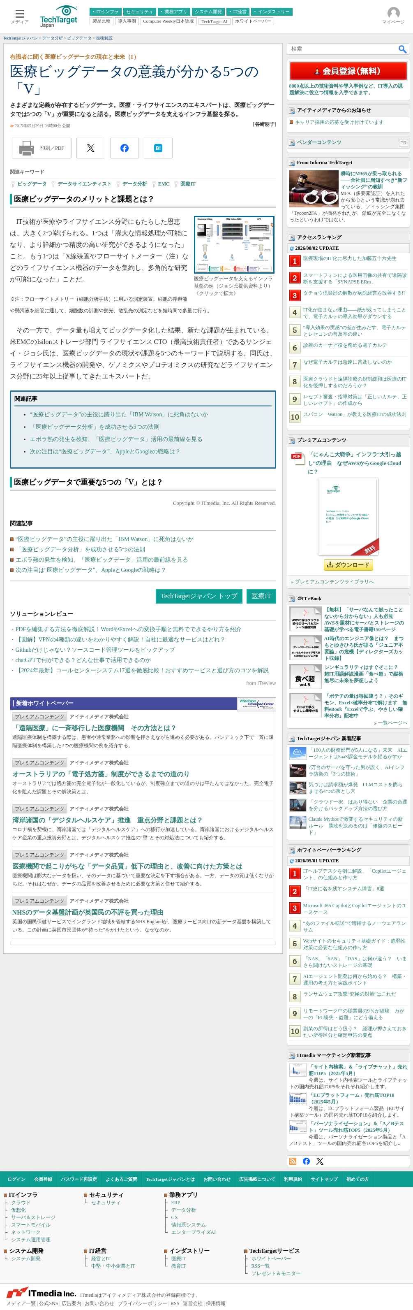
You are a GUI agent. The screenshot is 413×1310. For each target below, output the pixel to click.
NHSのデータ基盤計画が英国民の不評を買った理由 (88, 912)
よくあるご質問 (121, 1179)
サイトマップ (324, 1179)
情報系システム (188, 1225)
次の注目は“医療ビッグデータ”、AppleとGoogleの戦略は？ (105, 451)
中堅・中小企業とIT (113, 1266)
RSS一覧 (260, 1266)
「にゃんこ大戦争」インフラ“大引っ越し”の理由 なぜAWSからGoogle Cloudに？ (354, 463)
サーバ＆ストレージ (33, 1217)
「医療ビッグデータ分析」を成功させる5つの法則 (94, 427)
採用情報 (216, 1303)
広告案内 (71, 1303)
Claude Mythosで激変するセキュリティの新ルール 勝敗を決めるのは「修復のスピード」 (356, 825)
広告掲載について (257, 1179)
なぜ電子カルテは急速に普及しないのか (347, 362)
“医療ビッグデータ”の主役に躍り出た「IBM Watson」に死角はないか (119, 414)
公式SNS (48, 1303)
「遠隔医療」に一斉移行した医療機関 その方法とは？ (94, 728)
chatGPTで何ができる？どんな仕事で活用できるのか (83, 660)
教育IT (178, 1266)
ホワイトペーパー (271, 1258)
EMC (164, 184)
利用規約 (293, 1179)
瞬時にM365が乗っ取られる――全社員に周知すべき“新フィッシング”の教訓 (374, 180)
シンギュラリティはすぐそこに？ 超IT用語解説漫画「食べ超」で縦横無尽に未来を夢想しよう (364, 673)
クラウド (21, 1202)
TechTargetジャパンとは (170, 1179)
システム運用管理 (31, 1240)
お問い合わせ (217, 1179)
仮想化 (18, 1210)
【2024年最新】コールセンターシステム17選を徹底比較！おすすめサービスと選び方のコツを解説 (142, 670)
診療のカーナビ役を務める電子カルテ (345, 345)
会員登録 (43, 1179)
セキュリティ (106, 1202)
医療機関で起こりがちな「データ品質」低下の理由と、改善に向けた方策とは (127, 866)
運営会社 (193, 1303)
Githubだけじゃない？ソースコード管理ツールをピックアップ (95, 650)
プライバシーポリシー (142, 1303)
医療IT (188, 184)
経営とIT (101, 1258)
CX (174, 1217)
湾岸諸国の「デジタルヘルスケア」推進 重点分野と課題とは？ (107, 820)
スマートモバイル (31, 1225)
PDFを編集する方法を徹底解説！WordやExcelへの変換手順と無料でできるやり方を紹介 (129, 629)
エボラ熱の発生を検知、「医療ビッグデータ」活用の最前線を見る (116, 439)
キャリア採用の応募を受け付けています (339, 122)
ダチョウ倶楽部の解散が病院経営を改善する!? (354, 293)
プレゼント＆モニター (276, 1273)
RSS (292, 1161)
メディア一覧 (21, 1303)
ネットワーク (26, 1232)
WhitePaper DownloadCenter (256, 704)
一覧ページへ (393, 723)
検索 (403, 49)
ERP (175, 1202)
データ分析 (134, 184)
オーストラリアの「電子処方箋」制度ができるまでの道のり (101, 774)
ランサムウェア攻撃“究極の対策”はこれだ (350, 994)
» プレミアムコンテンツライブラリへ (332, 582)
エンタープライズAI (193, 1232)
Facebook (306, 1161)
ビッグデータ (32, 184)
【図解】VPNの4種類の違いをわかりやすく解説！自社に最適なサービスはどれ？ (121, 639)
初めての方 (357, 1179)
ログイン (16, 1179)
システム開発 (26, 1258)
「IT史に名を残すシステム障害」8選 (343, 889)
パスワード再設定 (79, 1179)
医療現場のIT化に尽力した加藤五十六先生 (350, 258)
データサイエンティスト (85, 184)
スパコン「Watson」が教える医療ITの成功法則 (354, 414)
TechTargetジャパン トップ (199, 595)
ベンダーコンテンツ (319, 142)
